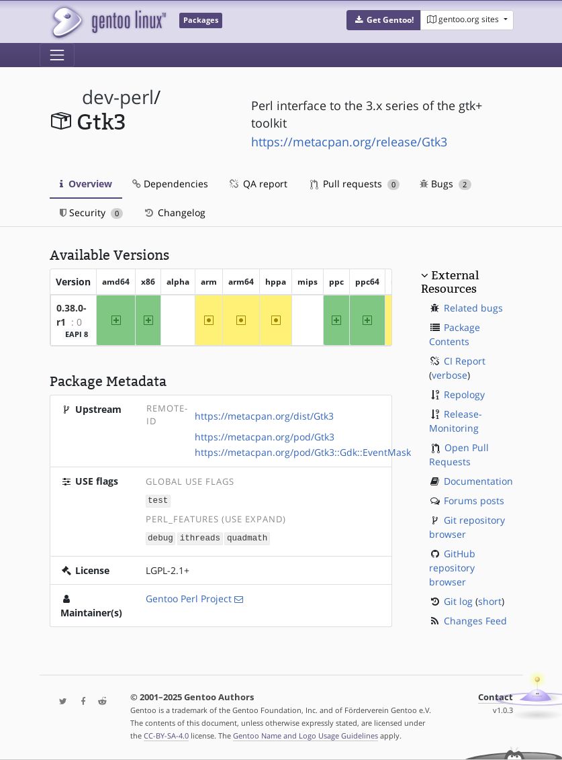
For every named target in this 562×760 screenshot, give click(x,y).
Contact (495, 697)
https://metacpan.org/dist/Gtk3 (264, 416)
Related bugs (473, 307)
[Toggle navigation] (57, 55)
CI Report (464, 360)
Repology (464, 394)
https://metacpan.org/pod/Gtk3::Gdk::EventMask (303, 452)
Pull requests (355, 183)
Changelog (174, 212)
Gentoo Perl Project (189, 597)
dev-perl (118, 97)
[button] (383, 20)
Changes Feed (475, 620)
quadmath (247, 536)
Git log (458, 601)
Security (92, 212)
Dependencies (170, 183)
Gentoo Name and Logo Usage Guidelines (305, 735)
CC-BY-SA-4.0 (166, 735)
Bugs (445, 183)
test (158, 500)
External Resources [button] (450, 282)
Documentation (478, 481)
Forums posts (474, 500)
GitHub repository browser (452, 567)
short (490, 601)
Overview (86, 183)
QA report (257, 183)
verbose (449, 375)
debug (160, 536)
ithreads (200, 536)
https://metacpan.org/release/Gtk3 (349, 142)
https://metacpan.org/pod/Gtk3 (264, 436)
